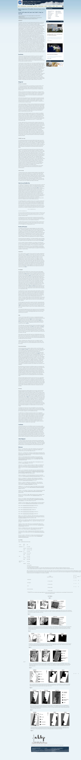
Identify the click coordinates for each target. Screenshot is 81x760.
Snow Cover (49, 16)
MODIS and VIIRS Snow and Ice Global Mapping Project (32, 2)
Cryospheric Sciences (47, 750)
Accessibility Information (56, 749)
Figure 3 (34, 285)
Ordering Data (50, 15)
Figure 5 (19, 321)
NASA (33, 750)
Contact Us (53, 750)
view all (61, 21)
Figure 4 (40, 320)
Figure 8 (28, 396)
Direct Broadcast (50, 14)
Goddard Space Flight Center (39, 750)
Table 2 (43, 240)
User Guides (57, 16)
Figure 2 (26, 273)
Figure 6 (23, 349)
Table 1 (40, 69)
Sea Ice (57, 15)
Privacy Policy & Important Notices (57, 748)
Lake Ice (57, 14)
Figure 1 (27, 254)
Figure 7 (27, 349)
